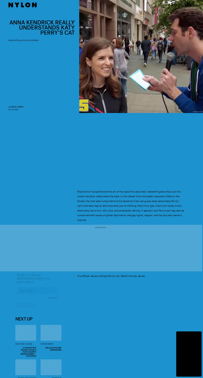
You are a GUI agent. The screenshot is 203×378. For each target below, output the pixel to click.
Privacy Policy (29, 309)
